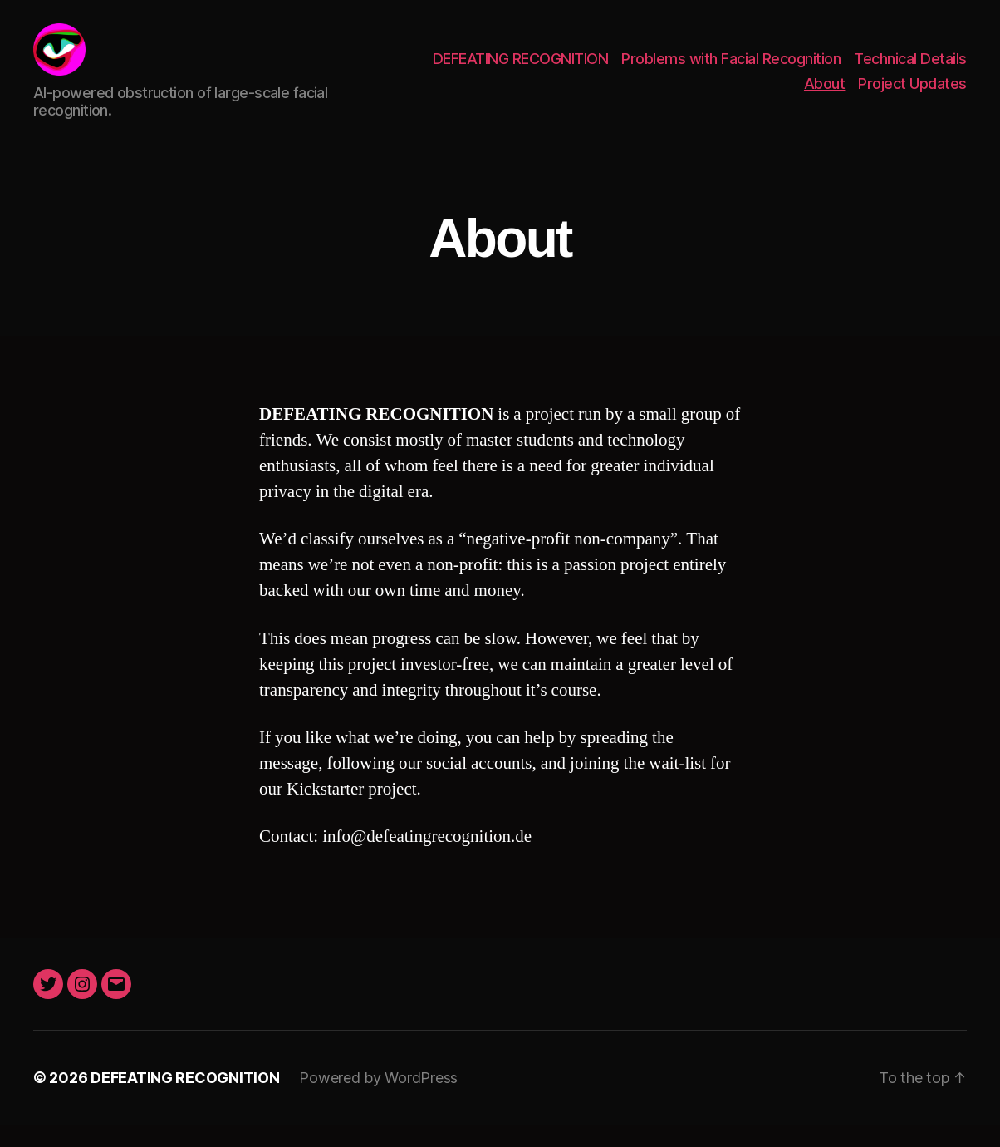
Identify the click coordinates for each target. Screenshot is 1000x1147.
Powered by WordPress (378, 1100)
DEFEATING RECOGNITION (521, 69)
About (825, 94)
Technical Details (910, 69)
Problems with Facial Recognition (731, 69)
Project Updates (912, 94)
